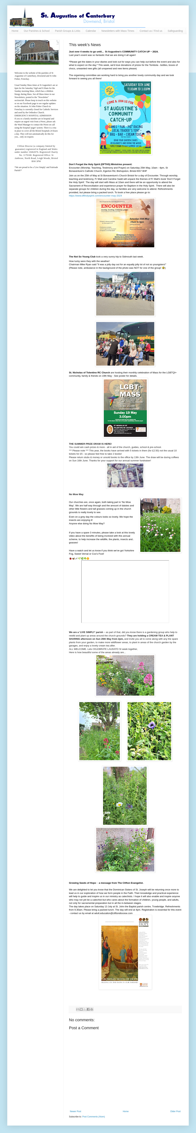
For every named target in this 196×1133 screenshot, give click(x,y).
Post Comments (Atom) (93, 1116)
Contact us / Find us (151, 30)
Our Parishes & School (37, 30)
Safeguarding (175, 30)
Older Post (175, 1111)
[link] (95, 195)
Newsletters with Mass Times (117, 30)
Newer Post (75, 1111)
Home (15, 30)
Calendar (91, 30)
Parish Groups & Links (67, 30)
